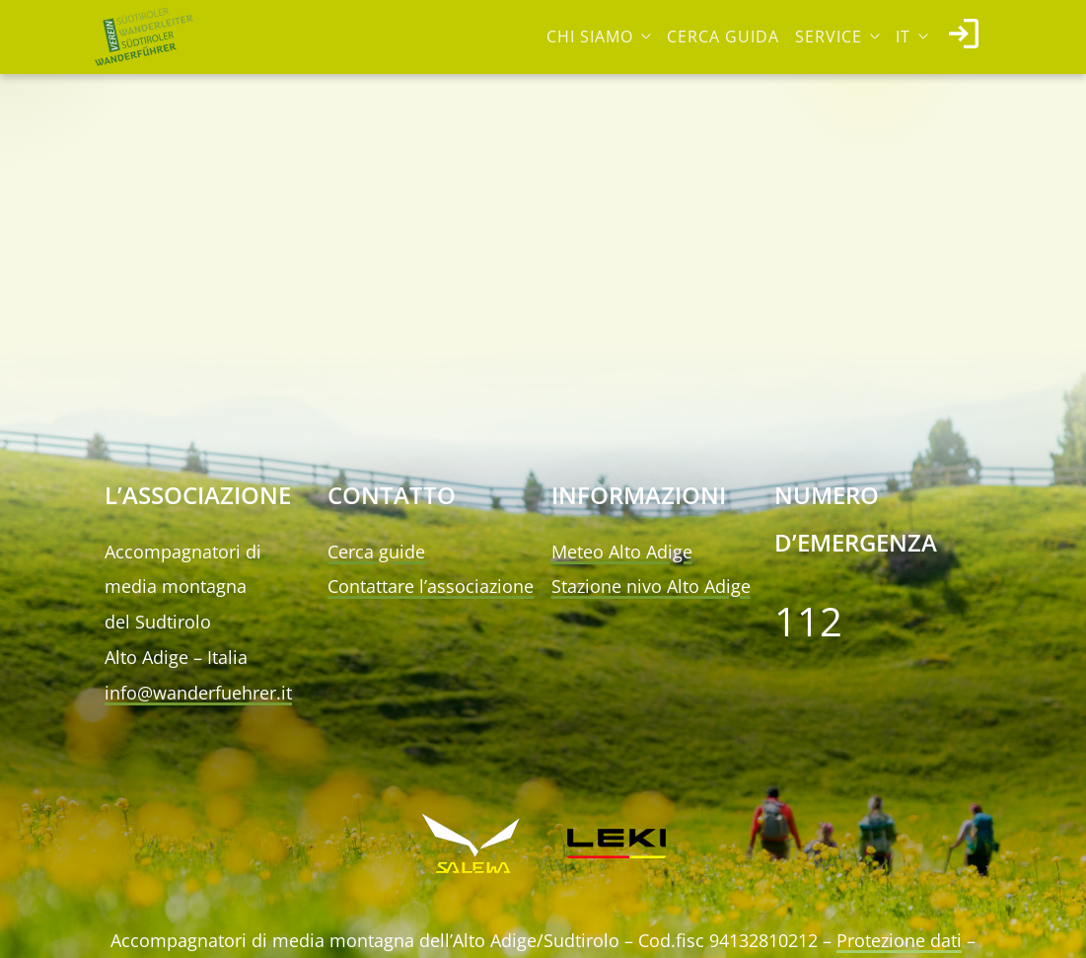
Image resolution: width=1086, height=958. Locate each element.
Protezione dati (899, 940)
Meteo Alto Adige (621, 551)
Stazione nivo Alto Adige (651, 586)
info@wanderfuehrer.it (198, 692)
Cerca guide (376, 551)
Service (828, 36)
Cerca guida (723, 36)
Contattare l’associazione (430, 586)
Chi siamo (589, 36)
